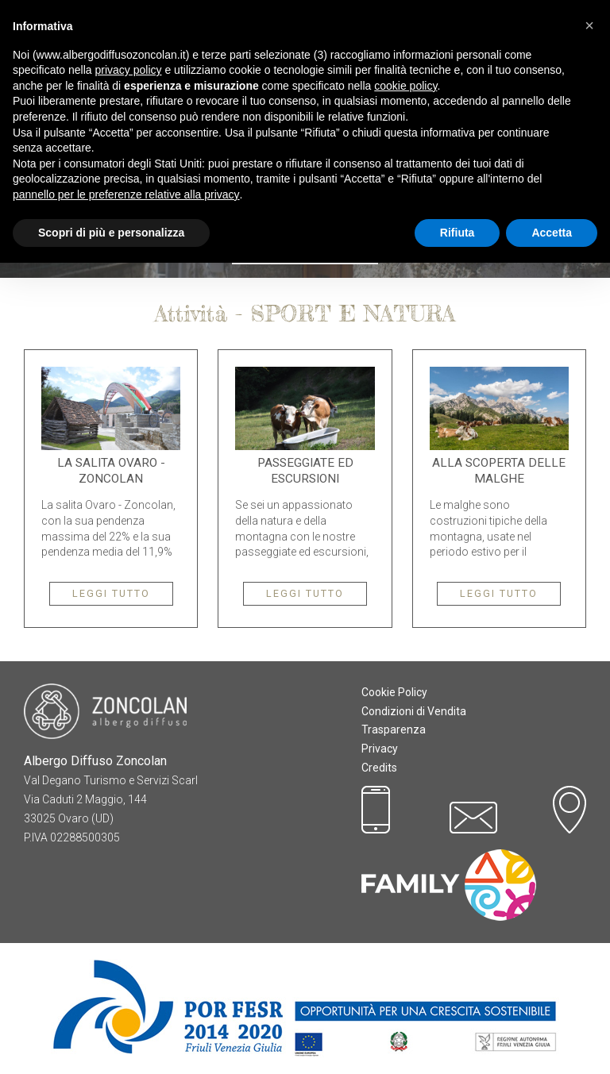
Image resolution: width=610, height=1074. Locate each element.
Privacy (379, 748)
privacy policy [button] (128, 70)
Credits (379, 767)
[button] (589, 25)
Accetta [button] (551, 232)
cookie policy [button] (405, 85)
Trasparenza (393, 729)
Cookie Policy (394, 692)
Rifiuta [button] (457, 232)
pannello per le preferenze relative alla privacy (126, 194)
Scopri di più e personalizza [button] (111, 232)
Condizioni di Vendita (413, 711)
